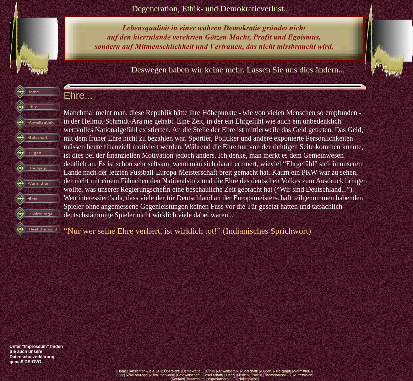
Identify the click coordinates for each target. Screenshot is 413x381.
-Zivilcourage (137, 375)
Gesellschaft (212, 375)
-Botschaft (249, 371)
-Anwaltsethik (227, 371)
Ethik (210, 371)
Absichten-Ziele (142, 371)
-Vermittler (301, 371)
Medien (243, 375)
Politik (256, 375)
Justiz (229, 375)
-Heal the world (162, 375)
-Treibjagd (282, 371)
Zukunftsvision (300, 375)
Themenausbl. (275, 375)
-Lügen (265, 371)
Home (122, 371)
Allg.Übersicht (168, 371)
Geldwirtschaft (188, 375)
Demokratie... (192, 371)
